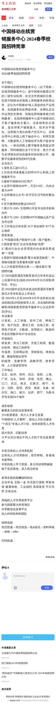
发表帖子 (28, 637)
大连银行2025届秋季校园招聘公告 (19, 653)
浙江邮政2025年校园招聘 (14, 663)
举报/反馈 (50, 557)
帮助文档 (10, 696)
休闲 (41, 18)
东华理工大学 (8, 9)
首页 (11, 18)
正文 (40, 25)
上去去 (4, 25)
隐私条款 (28, 696)
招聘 (31, 18)
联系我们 (46, 696)
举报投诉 (19, 696)
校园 (21, 18)
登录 (49, 9)
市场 (52, 18)
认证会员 (37, 696)
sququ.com (15, 700)
